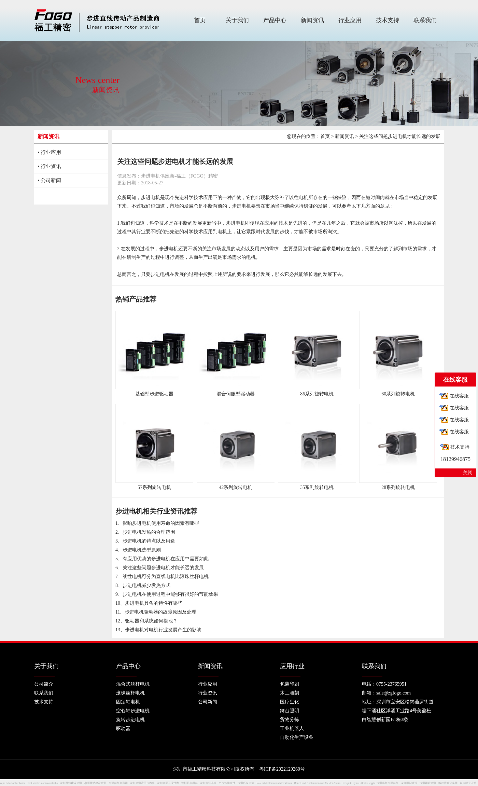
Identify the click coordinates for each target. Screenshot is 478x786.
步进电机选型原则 (142, 549)
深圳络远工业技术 (168, 783)
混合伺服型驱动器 (235, 393)
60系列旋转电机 (398, 393)
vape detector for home (12, 783)
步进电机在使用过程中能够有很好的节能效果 (170, 594)
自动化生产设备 (296, 737)
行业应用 (207, 684)
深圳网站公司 (428, 783)
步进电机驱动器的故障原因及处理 (160, 612)
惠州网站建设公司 (95, 783)
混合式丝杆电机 (133, 684)
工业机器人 (292, 728)
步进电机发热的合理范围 (149, 532)
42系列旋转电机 (235, 487)
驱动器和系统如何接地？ (151, 620)
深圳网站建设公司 (71, 783)
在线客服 (459, 395)
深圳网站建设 (409, 783)
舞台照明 (289, 710)
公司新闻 (207, 701)
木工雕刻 (289, 693)
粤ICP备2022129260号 (282, 769)
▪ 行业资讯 (49, 166)
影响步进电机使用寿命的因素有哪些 (161, 523)
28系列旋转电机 (398, 487)
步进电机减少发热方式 (146, 585)
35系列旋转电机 (317, 487)
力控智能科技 (227, 783)
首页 (325, 136)
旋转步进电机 (130, 719)
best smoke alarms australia (43, 783)
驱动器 (123, 728)
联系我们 (43, 693)
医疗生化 (289, 701)
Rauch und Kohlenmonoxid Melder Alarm (317, 783)
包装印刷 (289, 684)
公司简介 (43, 684)
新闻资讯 (344, 136)
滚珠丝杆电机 (130, 693)
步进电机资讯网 (118, 783)
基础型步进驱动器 (154, 393)
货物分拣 (289, 719)
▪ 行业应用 (49, 152)
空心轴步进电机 (133, 710)
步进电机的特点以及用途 (149, 541)
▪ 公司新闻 (49, 180)
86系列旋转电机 (317, 393)
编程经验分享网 (448, 783)
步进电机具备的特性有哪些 (153, 603)
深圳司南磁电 (189, 783)
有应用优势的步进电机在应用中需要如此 (166, 558)
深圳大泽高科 (208, 783)
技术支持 (43, 701)
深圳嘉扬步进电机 (387, 783)
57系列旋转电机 (154, 487)
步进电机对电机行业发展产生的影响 (163, 629)
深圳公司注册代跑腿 (142, 783)
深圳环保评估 (246, 783)
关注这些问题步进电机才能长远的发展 (163, 567)
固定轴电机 (128, 701)
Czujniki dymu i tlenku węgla (359, 783)
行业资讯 (207, 693)
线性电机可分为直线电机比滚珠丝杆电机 (166, 576)
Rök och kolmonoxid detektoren (274, 783)
